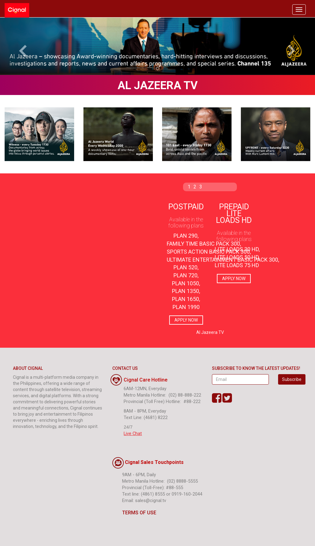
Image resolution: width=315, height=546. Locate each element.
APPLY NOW (186, 320)
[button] (23, 46)
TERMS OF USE (134, 513)
